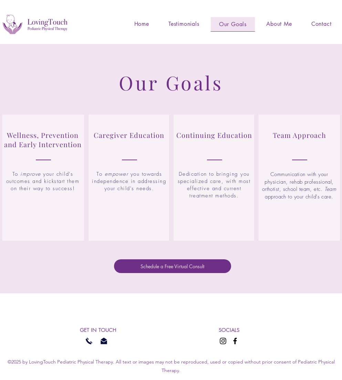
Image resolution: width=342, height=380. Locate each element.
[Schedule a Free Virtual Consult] (172, 266)
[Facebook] (235, 341)
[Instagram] (223, 341)
